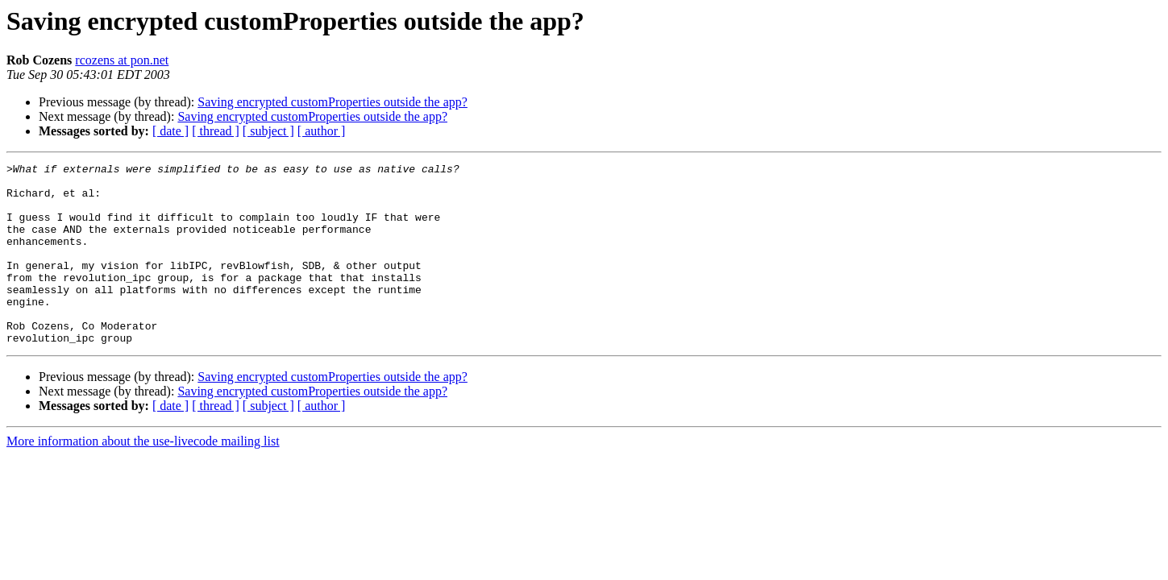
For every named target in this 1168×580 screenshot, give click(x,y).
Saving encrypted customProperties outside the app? (332, 102)
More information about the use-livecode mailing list (143, 477)
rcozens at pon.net (121, 60)
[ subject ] (268, 131)
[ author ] (321, 131)
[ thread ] (215, 131)
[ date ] (170, 131)
